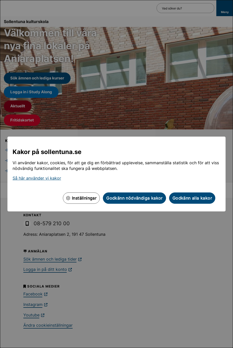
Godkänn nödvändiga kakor (134, 198)
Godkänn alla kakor (192, 198)
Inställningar (81, 198)
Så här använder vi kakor (37, 178)
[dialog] (116, 174)
